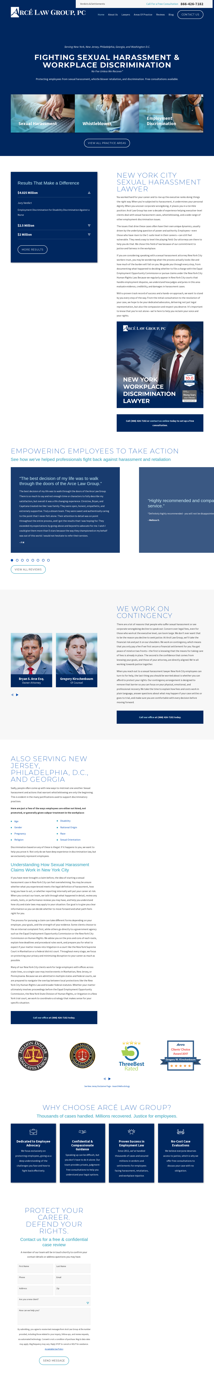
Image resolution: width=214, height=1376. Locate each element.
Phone (21, 1277)
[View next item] (109, 1078)
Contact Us (190, 14)
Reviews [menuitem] (160, 14)
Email (57, 1277)
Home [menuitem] (101, 14)
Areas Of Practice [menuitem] (143, 14)
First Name (23, 1266)
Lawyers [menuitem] (126, 14)
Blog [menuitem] (171, 14)
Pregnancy (19, 833)
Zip (56, 1288)
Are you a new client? (27, 1299)
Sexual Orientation (69, 839)
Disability (64, 820)
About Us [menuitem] (113, 14)
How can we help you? (28, 1310)
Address (22, 1288)
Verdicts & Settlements (92, 3)
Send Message (53, 1360)
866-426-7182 (192, 4)
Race (61, 833)
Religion (17, 839)
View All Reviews (28, 569)
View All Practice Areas (107, 143)
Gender (17, 827)
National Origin (67, 827)
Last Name (60, 1266)
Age (15, 821)
